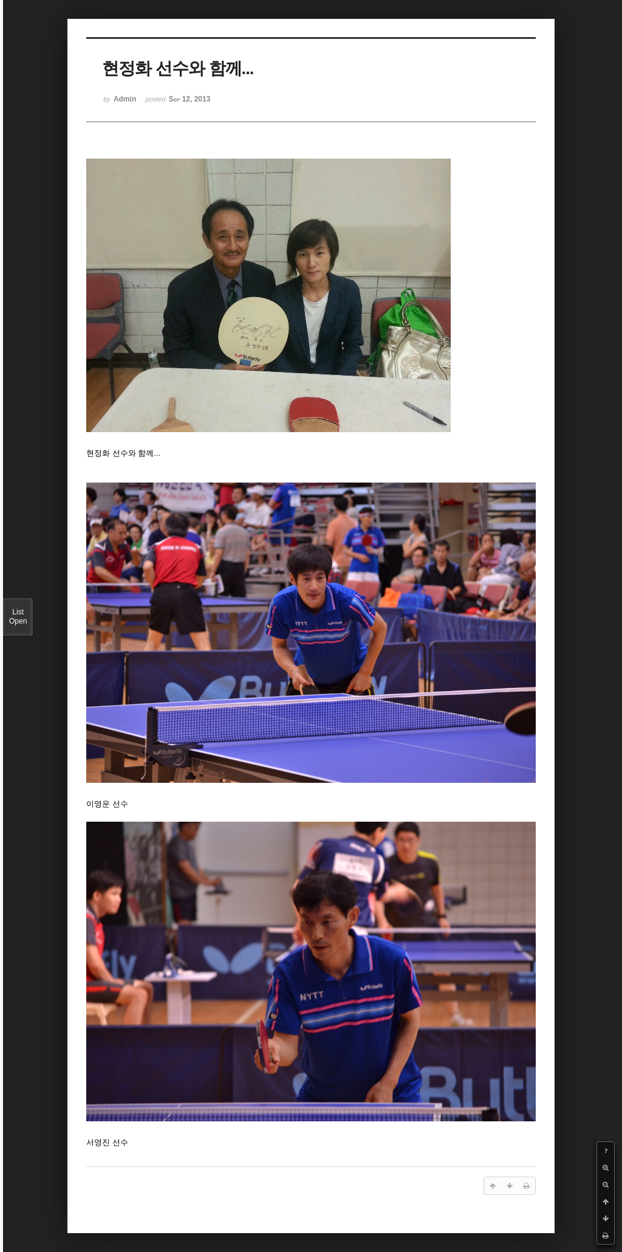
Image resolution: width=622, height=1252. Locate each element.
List (18, 617)
